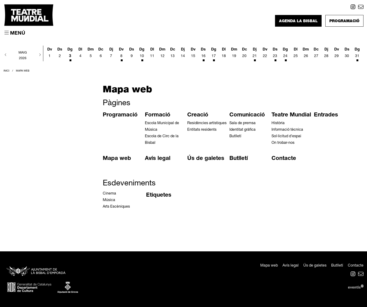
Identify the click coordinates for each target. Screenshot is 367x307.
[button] (6, 55)
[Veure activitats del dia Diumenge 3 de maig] (70, 54)
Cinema (109, 194)
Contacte (284, 159)
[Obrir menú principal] (15, 33)
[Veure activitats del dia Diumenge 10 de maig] (142, 54)
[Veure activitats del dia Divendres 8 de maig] (121, 54)
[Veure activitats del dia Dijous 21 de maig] (254, 54)
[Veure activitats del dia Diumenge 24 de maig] (285, 54)
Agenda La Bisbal (298, 21)
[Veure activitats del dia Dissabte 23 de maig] (275, 54)
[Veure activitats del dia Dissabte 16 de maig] (203, 54)
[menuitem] (353, 8)
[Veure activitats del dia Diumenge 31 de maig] (357, 54)
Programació (344, 21)
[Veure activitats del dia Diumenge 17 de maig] (213, 54)
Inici (6, 71)
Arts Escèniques (116, 207)
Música (109, 200)
